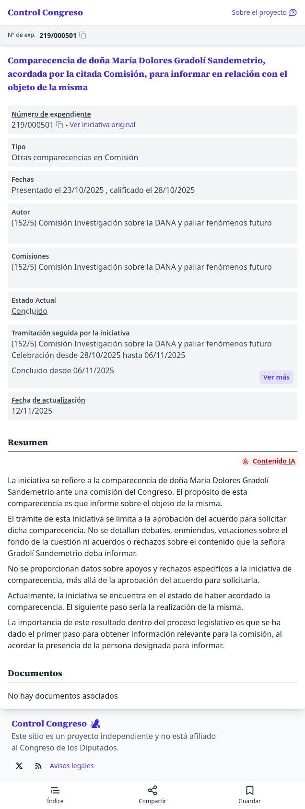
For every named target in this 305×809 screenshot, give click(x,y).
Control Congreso (45, 12)
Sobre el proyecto (264, 12)
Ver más (276, 376)
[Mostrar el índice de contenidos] (55, 795)
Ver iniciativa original (102, 124)
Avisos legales (72, 765)
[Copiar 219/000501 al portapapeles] (62, 35)
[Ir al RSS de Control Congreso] (38, 766)
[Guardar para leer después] (249, 795)
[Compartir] (152, 795)
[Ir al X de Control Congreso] (19, 766)
